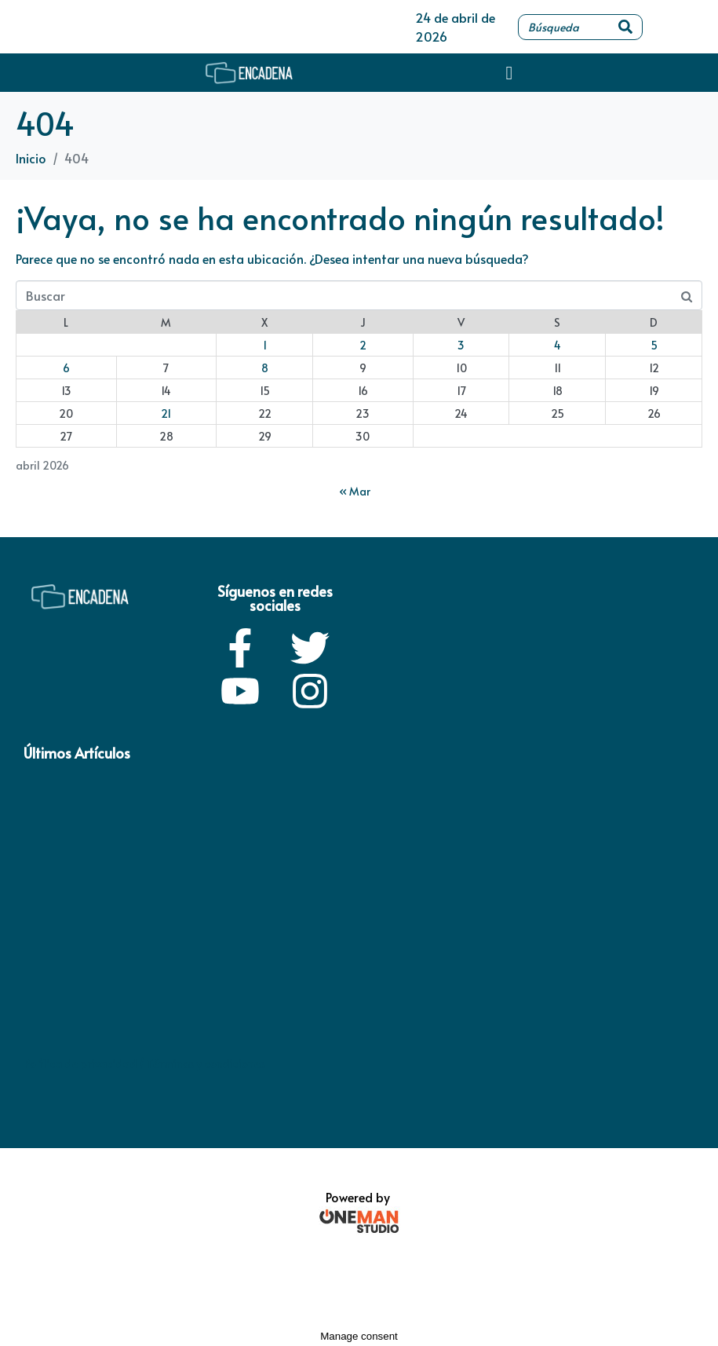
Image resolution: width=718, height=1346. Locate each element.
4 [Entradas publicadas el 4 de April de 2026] (557, 345)
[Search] (625, 27)
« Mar (354, 491)
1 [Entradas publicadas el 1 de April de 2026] (265, 345)
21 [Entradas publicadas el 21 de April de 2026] (166, 413)
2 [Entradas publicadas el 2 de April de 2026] (362, 345)
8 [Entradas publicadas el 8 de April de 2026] (264, 367)
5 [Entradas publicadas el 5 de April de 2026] (654, 345)
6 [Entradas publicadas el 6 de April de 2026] (66, 367)
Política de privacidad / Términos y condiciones (144, 1063)
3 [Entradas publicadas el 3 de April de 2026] (461, 345)
